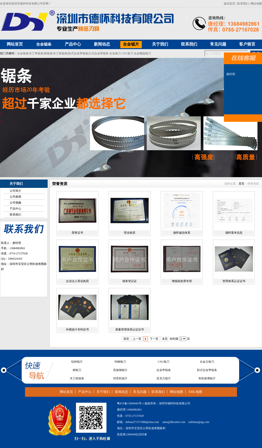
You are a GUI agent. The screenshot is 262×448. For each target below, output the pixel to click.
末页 (165, 338)
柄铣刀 (77, 370)
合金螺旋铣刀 (142, 53)
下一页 (154, 338)
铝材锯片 (77, 361)
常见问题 (139, 392)
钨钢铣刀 (120, 361)
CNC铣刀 (127, 53)
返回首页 (229, 3)
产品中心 (15, 208)
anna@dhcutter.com (173, 422)
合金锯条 (43, 44)
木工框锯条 (60, 53)
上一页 (137, 338)
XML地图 (195, 392)
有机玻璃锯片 (207, 378)
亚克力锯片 (163, 378)
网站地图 (256, 3)
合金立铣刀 (207, 361)
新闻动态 (121, 392)
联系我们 (243, 3)
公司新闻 (15, 196)
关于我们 (103, 392)
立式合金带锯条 (99, 53)
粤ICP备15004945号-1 (130, 403)
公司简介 (15, 190)
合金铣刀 (115, 53)
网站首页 (66, 392)
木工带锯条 (36, 53)
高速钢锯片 (120, 370)
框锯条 (48, 53)
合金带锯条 (163, 370)
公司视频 (15, 202)
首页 (241, 183)
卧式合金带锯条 (78, 53)
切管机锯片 (120, 378)
